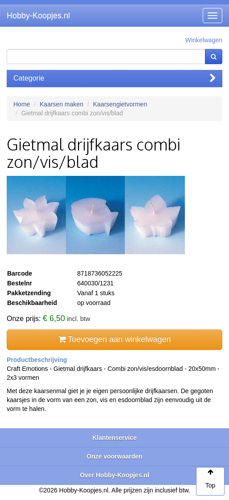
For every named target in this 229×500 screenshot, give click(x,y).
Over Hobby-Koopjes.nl (114, 475)
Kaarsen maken (61, 104)
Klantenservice (114, 437)
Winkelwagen (203, 40)
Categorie (114, 78)
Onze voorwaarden (114, 456)
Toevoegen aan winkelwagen (114, 339)
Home (21, 104)
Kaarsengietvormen (120, 104)
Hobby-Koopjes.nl (38, 15)
